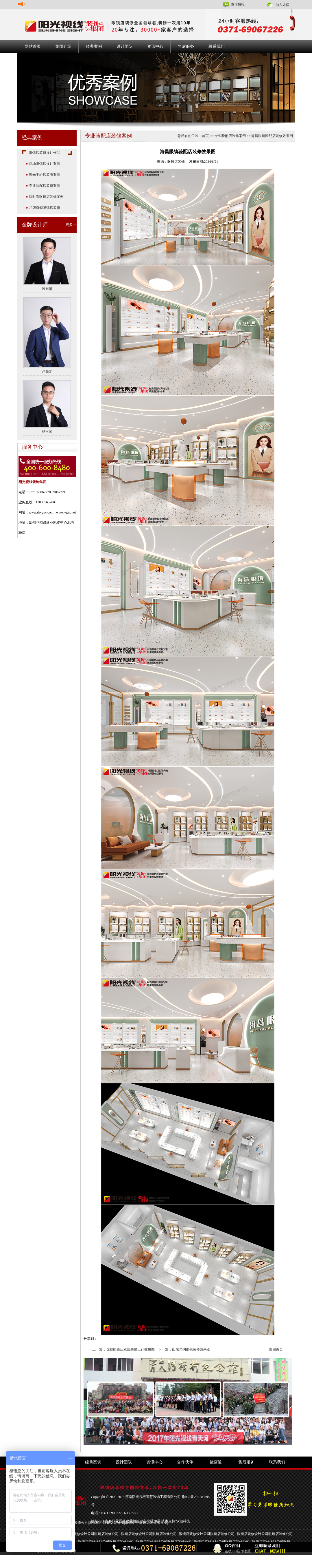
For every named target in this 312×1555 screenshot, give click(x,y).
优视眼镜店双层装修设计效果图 (130, 1349)
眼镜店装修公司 (76, 1523)
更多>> (71, 225)
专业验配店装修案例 (44, 186)
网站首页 (33, 46)
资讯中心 (155, 46)
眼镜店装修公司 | (107, 1534)
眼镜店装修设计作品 (44, 153)
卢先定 (47, 372)
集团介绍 (63, 46)
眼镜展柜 (96, 1523)
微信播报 (238, 4)
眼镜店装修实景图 (153, 1523)
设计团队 (125, 46)
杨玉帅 (47, 432)
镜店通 (216, 1462)
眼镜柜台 (132, 1523)
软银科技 (183, 1521)
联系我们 (216, 46)
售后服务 (186, 46)
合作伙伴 (185, 1462)
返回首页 (276, 1349)
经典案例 (94, 46)
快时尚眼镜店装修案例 (46, 197)
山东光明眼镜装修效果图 (191, 1349)
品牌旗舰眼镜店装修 (44, 208)
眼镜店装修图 (113, 1523)
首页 (205, 136)
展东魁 (47, 289)
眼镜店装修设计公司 (78, 1534)
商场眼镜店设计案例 (44, 164)
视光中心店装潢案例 (44, 175)
